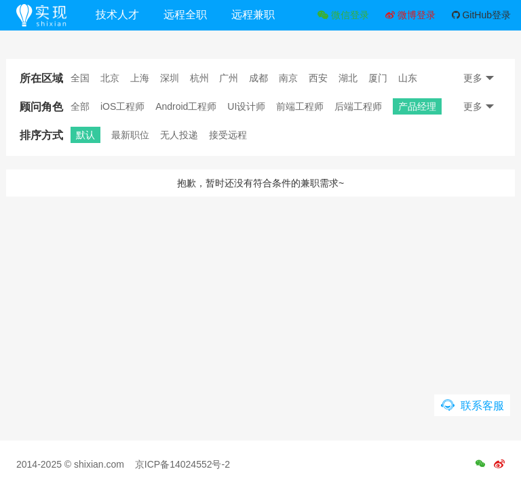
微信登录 (343, 14)
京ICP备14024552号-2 (182, 464)
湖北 (348, 78)
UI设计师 (246, 106)
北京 (109, 78)
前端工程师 (300, 106)
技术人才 (117, 14)
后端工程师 (358, 106)
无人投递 (179, 134)
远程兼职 (253, 14)
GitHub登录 (481, 14)
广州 (228, 78)
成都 (258, 78)
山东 (407, 78)
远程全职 (185, 14)
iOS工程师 (122, 106)
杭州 (199, 78)
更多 (479, 78)
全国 (80, 78)
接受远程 (228, 134)
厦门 (377, 78)
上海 (139, 78)
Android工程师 (185, 106)
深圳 (169, 78)
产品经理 (417, 106)
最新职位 (130, 134)
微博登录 (410, 14)
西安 (318, 78)
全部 (80, 106)
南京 (288, 78)
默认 (85, 134)
